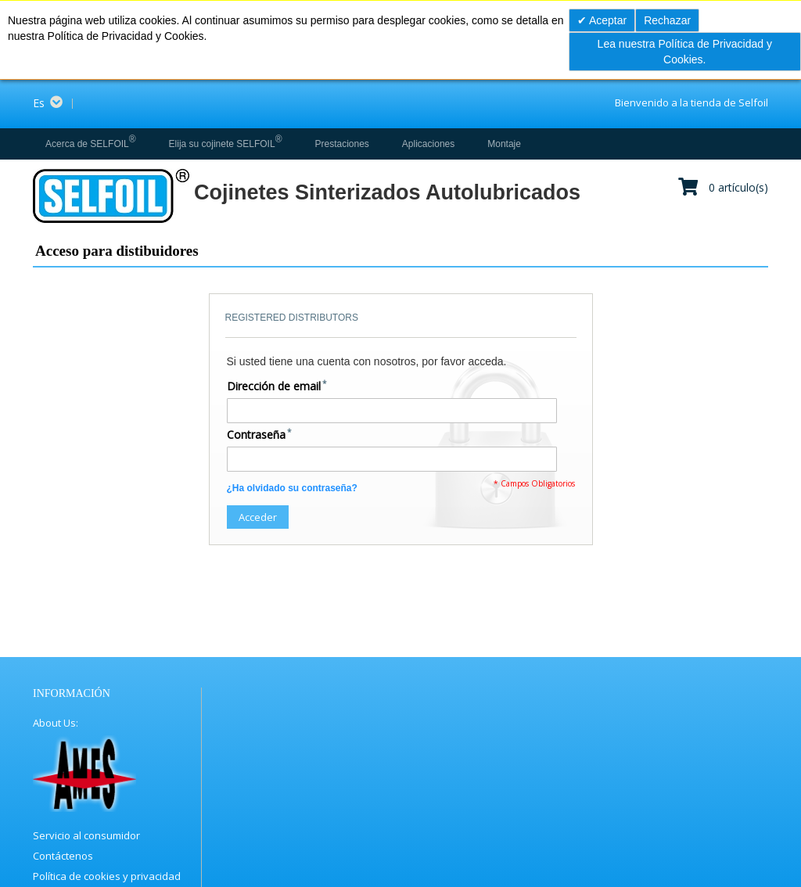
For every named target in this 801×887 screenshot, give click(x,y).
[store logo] (110, 196)
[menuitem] (91, 144)
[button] (53, 103)
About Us (54, 723)
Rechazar (667, 20)
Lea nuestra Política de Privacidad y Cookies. (685, 52)
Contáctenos (63, 856)
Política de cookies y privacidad (107, 876)
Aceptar (607, 20)
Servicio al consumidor (86, 835)
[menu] (280, 144)
